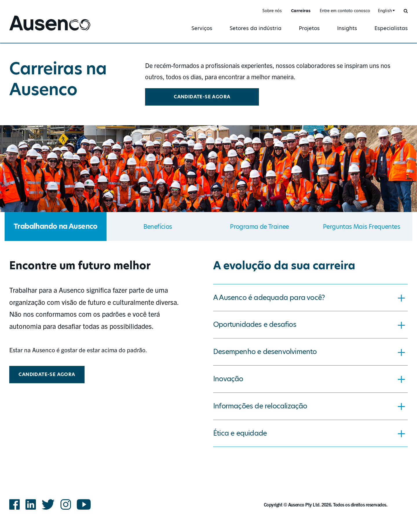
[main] (208, 248)
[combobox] (385, 11)
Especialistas (391, 28)
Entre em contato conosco (345, 11)
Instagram (66, 504)
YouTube (84, 504)
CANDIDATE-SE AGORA (202, 96)
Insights (347, 28)
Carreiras (300, 11)
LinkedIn (30, 504)
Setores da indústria (255, 28)
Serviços (201, 28)
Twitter (48, 504)
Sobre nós (272, 11)
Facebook (14, 504)
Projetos (309, 28)
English (385, 11)
